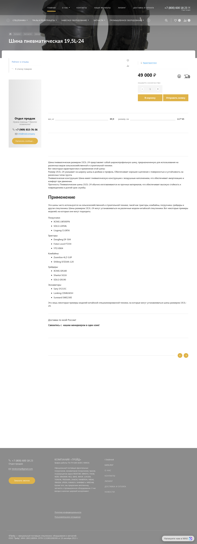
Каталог (109, 465)
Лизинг (109, 481)
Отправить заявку (175, 97)
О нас (108, 470)
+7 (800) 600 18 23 (175, 7)
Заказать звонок (22, 480)
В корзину (150, 97)
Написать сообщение (26, 141)
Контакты (110, 475)
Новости (110, 492)
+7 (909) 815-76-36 (26, 129)
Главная (109, 459)
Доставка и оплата (115, 486)
